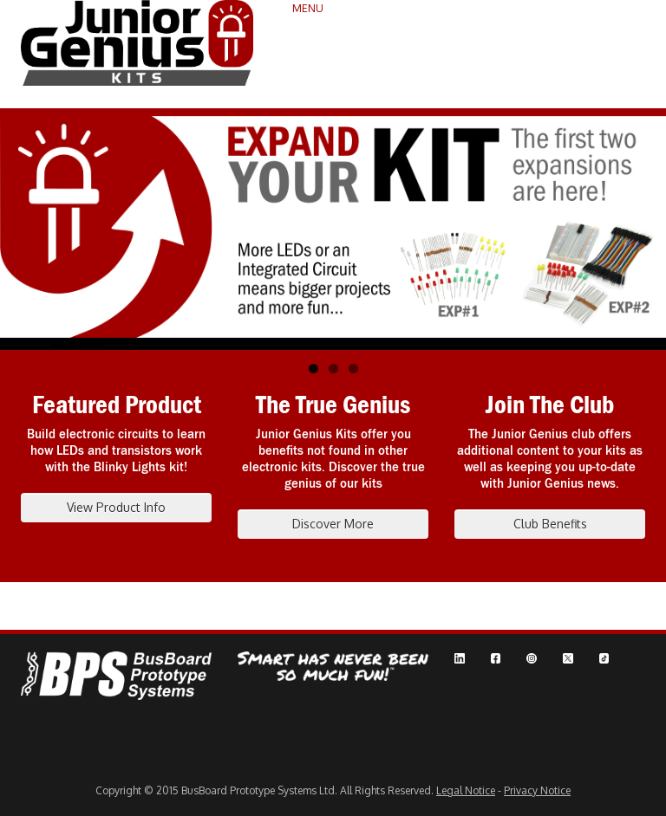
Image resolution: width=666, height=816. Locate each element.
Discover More (333, 523)
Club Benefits (550, 523)
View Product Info (116, 507)
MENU (307, 8)
